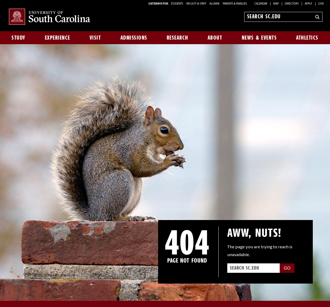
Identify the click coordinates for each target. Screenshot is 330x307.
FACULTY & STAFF (196, 3)
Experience (57, 37)
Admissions (133, 37)
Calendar (260, 3)
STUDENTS (177, 3)
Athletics (307, 37)
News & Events (259, 37)
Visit (95, 37)
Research (177, 37)
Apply (308, 3)
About (215, 37)
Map (276, 3)
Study (19, 37)
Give (321, 3)
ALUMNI (214, 3)
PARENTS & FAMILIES (235, 3)
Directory (292, 3)
